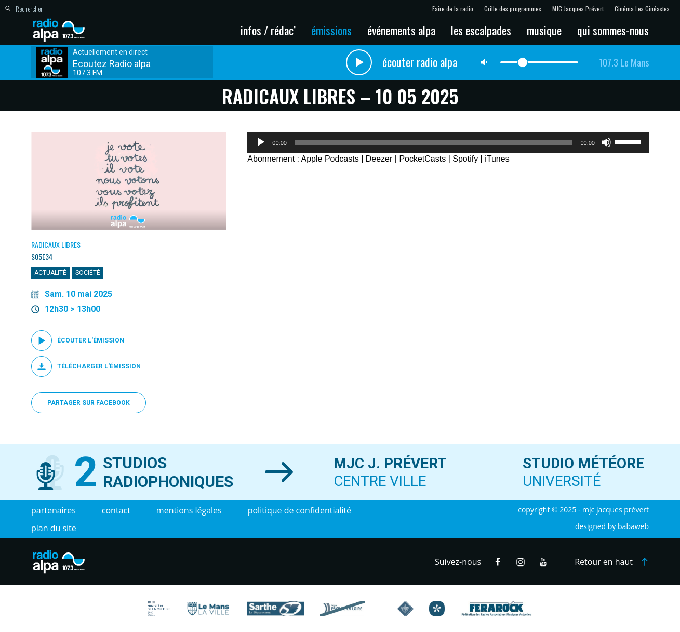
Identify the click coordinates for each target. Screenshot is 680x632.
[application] (448, 142)
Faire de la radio (452, 9)
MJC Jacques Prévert (578, 9)
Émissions (331, 30)
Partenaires (53, 510)
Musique (544, 30)
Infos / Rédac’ (268, 30)
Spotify (465, 158)
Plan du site (53, 528)
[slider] (433, 142)
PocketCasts (422, 158)
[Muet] (606, 142)
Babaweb (633, 526)
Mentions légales (189, 510)
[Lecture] (261, 142)
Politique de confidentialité (299, 510)
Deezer (379, 158)
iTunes (497, 158)
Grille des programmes (512, 9)
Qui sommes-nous (613, 30)
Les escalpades (481, 30)
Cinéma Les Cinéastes (642, 9)
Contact (116, 510)
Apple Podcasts (330, 158)
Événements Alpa (401, 30)
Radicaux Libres (56, 244)
